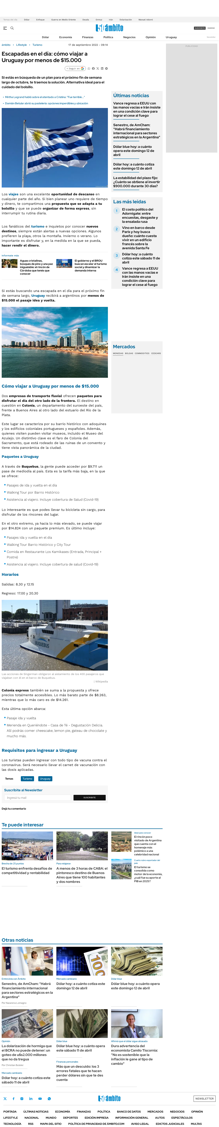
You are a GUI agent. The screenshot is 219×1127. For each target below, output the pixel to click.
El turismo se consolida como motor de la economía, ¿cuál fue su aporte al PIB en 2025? (148, 874)
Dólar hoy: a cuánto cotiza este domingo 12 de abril (133, 166)
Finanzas (87, 37)
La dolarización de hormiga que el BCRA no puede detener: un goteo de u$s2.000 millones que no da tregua (27, 1052)
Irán (111, 19)
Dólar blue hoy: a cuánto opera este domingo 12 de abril (133, 150)
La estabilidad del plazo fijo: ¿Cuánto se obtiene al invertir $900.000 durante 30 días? (136, 182)
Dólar (26, 19)
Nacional (32, 1118)
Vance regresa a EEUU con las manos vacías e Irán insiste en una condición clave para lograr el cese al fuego (137, 109)
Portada (10, 1111)
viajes (13, 194)
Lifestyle (21, 45)
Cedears (156, 353)
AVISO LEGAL (140, 1124)
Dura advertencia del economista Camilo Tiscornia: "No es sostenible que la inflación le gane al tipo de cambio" (134, 1055)
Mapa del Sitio (50, 1124)
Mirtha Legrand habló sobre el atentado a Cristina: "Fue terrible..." (45, 97)
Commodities (142, 353)
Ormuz (99, 19)
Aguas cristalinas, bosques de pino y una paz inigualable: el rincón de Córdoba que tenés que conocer (36, 267)
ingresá (211, 28)
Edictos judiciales (170, 1124)
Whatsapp (49, 1098)
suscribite (200, 28)
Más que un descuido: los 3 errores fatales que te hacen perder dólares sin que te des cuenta (79, 1073)
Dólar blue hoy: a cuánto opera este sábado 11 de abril (80, 1048)
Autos (160, 1118)
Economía (65, 37)
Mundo (51, 1118)
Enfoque (40, 19)
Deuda (85, 19)
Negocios (129, 37)
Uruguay (171, 37)
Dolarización (126, 19)
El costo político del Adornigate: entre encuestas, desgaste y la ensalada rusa (140, 215)
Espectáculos (182, 1118)
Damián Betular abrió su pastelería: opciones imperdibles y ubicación (46, 103)
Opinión (151, 37)
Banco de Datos (129, 1111)
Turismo (37, 45)
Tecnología (12, 1124)
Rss (30, 1124)
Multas (196, 1124)
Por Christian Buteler (13, 1065)
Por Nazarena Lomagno (14, 1002)
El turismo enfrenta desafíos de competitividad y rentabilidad (27, 870)
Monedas (118, 353)
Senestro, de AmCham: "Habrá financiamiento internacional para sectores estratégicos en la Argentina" (136, 131)
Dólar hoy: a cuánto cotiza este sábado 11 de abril (141, 258)
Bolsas (129, 353)
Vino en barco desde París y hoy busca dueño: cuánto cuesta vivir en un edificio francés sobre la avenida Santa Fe (139, 238)
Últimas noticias (35, 1111)
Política (108, 37)
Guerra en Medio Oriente (63, 19)
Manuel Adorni (146, 19)
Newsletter (211, 37)
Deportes (70, 1118)
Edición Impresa (97, 1118)
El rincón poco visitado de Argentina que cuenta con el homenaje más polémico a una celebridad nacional (148, 845)
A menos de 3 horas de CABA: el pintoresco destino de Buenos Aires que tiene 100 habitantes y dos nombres (82, 875)
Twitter (5, 1098)
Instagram (21, 1098)
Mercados (155, 1111)
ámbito (6, 45)
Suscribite (90, 797)
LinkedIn (30, 1098)
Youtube (40, 1098)
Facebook (13, 1098)
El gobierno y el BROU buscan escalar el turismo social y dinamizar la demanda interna (91, 265)
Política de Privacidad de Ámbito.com (96, 1124)
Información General (131, 1118)
